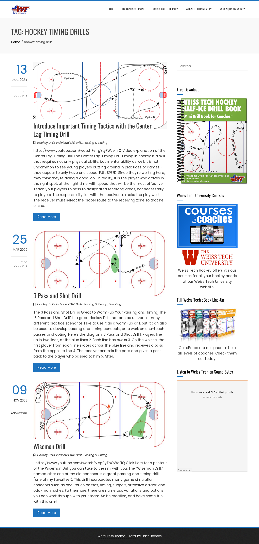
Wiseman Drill (49, 446)
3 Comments (20, 93)
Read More (46, 216)
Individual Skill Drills (69, 143)
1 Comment (19, 412)
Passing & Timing (95, 143)
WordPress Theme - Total (117, 536)
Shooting (115, 304)
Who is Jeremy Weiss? (232, 9)
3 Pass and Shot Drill (57, 295)
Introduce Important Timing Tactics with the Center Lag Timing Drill (92, 130)
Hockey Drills (46, 143)
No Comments (20, 263)
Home (111, 9)
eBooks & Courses (133, 9)
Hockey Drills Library (165, 9)
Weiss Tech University (199, 9)
